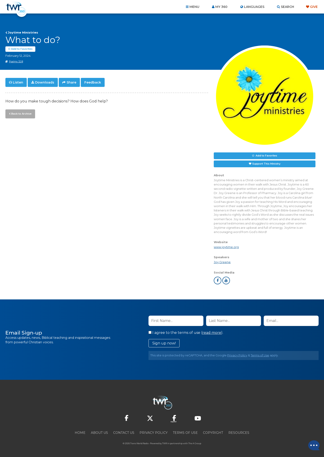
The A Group (194, 443)
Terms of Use (260, 355)
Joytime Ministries (23, 32)
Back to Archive (21, 113)
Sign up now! (164, 343)
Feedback (92, 82)
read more (211, 332)
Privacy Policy (237, 355)
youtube (226, 280)
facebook (217, 280)
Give (314, 7)
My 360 (221, 7)
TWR (164, 443)
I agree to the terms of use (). (185, 332)
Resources (238, 433)
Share (71, 82)
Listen (18, 82)
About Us (99, 433)
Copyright (213, 433)
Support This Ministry (266, 163)
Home (80, 433)
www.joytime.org (226, 247)
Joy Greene (222, 262)
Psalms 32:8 (16, 61)
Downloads (44, 82)
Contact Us (123, 433)
